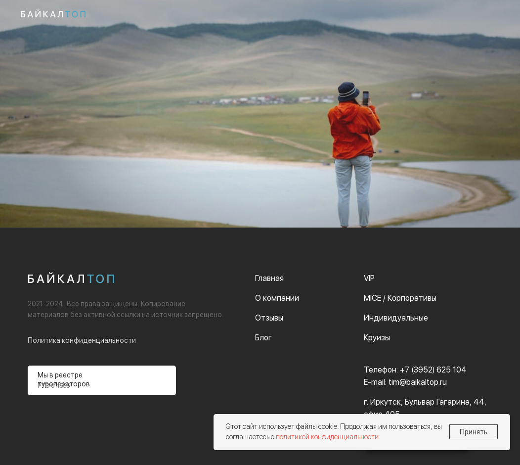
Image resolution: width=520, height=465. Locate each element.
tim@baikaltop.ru (418, 382)
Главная (269, 278)
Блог (263, 337)
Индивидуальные (396, 318)
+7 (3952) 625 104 (433, 369)
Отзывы (269, 318)
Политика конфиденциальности (82, 340)
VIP (369, 278)
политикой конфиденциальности (327, 437)
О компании (277, 298)
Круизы (377, 337)
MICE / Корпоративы (400, 298)
